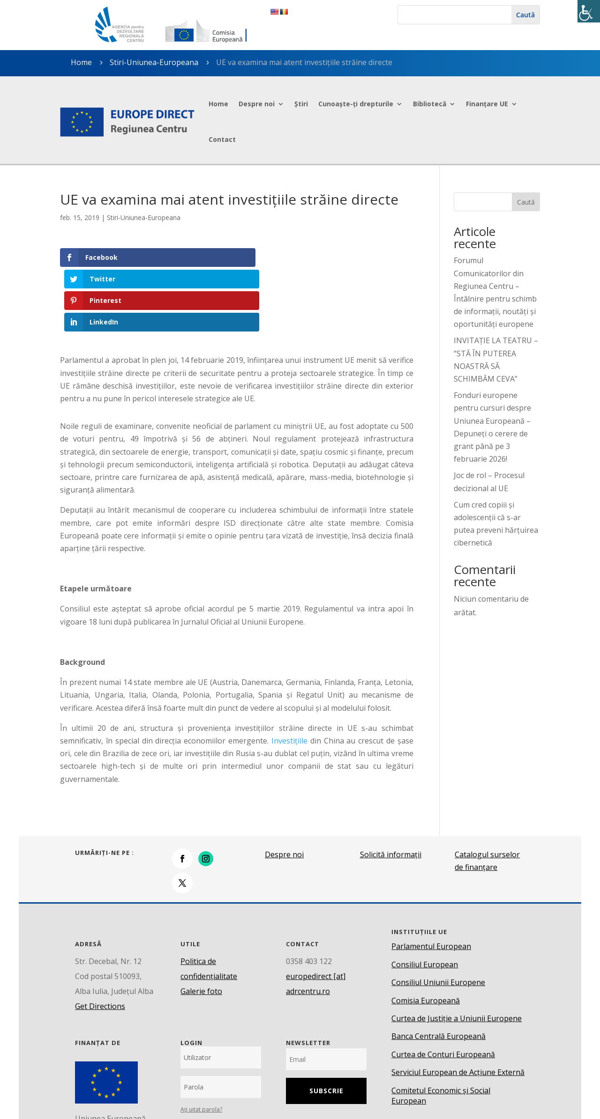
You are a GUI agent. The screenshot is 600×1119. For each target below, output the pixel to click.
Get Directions (100, 941)
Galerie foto (201, 926)
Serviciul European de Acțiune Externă (458, 1007)
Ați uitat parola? (201, 1044)
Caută (526, 202)
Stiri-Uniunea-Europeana (154, 62)
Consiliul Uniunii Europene (438, 917)
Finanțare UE (487, 103)
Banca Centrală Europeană (438, 971)
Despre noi (257, 103)
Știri (301, 103)
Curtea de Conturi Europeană (443, 989)
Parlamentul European (431, 881)
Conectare (221, 1069)
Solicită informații (390, 789)
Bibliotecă (429, 103)
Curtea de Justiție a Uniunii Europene (456, 953)
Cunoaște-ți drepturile (355, 103)
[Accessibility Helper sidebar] (589, 11)
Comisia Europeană (425, 935)
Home (218, 103)
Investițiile (289, 675)
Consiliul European (424, 899)
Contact (222, 139)
